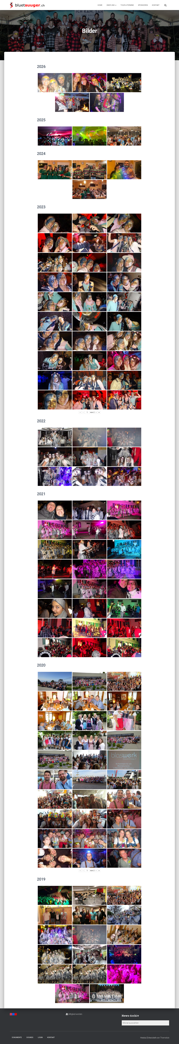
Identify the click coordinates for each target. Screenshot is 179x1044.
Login (40, 1037)
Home (100, 5)
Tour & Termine (127, 5)
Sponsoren (143, 5)
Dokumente (17, 1037)
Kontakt (155, 5)
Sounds (29, 1037)
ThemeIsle (164, 1038)
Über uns (111, 5)
